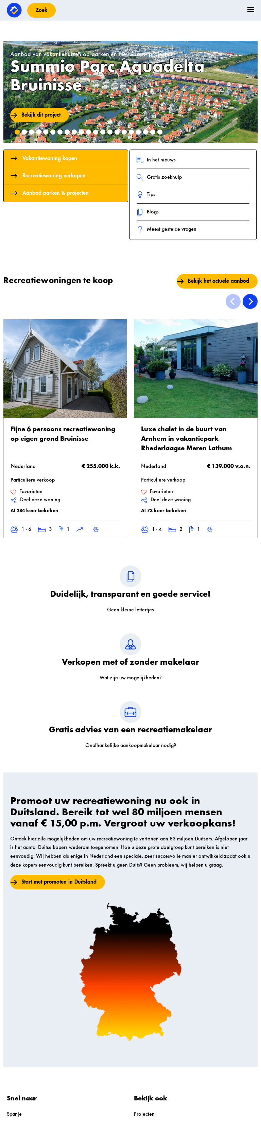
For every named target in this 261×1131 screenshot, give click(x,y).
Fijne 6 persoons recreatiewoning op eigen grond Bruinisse (63, 434)
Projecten (144, 1114)
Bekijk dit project (40, 115)
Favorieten (26, 492)
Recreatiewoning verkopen (48, 175)
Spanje (14, 1114)
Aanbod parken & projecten (50, 193)
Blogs (148, 212)
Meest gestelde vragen (166, 229)
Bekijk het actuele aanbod (218, 281)
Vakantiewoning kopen (44, 158)
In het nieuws (156, 160)
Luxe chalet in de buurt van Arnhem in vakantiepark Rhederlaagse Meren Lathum (186, 439)
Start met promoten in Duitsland (59, 882)
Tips (146, 194)
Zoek (41, 10)
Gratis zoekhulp (159, 177)
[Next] (250, 301)
